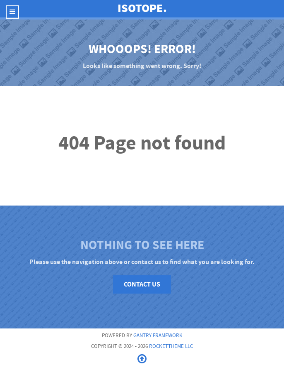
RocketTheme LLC (171, 346)
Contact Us (142, 284)
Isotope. (142, 8)
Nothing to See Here (142, 245)
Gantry (158, 335)
